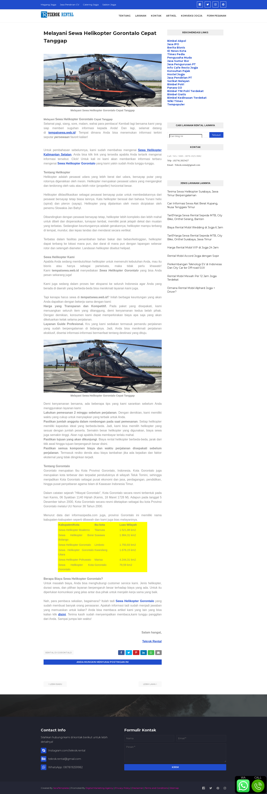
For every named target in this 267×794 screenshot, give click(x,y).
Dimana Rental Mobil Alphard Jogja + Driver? (191, 289)
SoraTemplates (61, 787)
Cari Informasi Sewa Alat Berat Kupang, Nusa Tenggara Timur (192, 205)
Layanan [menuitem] (140, 15)
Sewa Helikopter (128, 601)
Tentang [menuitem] (124, 15)
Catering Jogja (91, 4)
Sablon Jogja (109, 4)
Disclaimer (137, 787)
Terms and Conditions (156, 787)
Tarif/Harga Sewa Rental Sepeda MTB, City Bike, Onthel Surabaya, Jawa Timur (194, 237)
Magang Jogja (48, 4)
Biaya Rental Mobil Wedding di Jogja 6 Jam (195, 227)
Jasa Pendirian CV (69, 4)
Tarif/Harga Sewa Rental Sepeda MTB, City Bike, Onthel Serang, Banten (194, 217)
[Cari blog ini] (185, 136)
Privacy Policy (122, 787)
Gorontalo (147, 601)
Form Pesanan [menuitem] (216, 15)
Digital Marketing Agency (99, 787)
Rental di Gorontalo (58, 652)
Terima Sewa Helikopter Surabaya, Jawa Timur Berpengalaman (192, 193)
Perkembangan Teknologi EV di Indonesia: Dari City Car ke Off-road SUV (194, 266)
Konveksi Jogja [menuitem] (191, 15)
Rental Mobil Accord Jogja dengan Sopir (193, 256)
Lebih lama (149, 683)
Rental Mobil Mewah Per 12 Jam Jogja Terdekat (192, 278)
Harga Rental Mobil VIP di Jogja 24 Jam (193, 247)
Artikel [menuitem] (171, 15)
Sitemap (174, 787)
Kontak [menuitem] (156, 15)
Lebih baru (56, 683)
